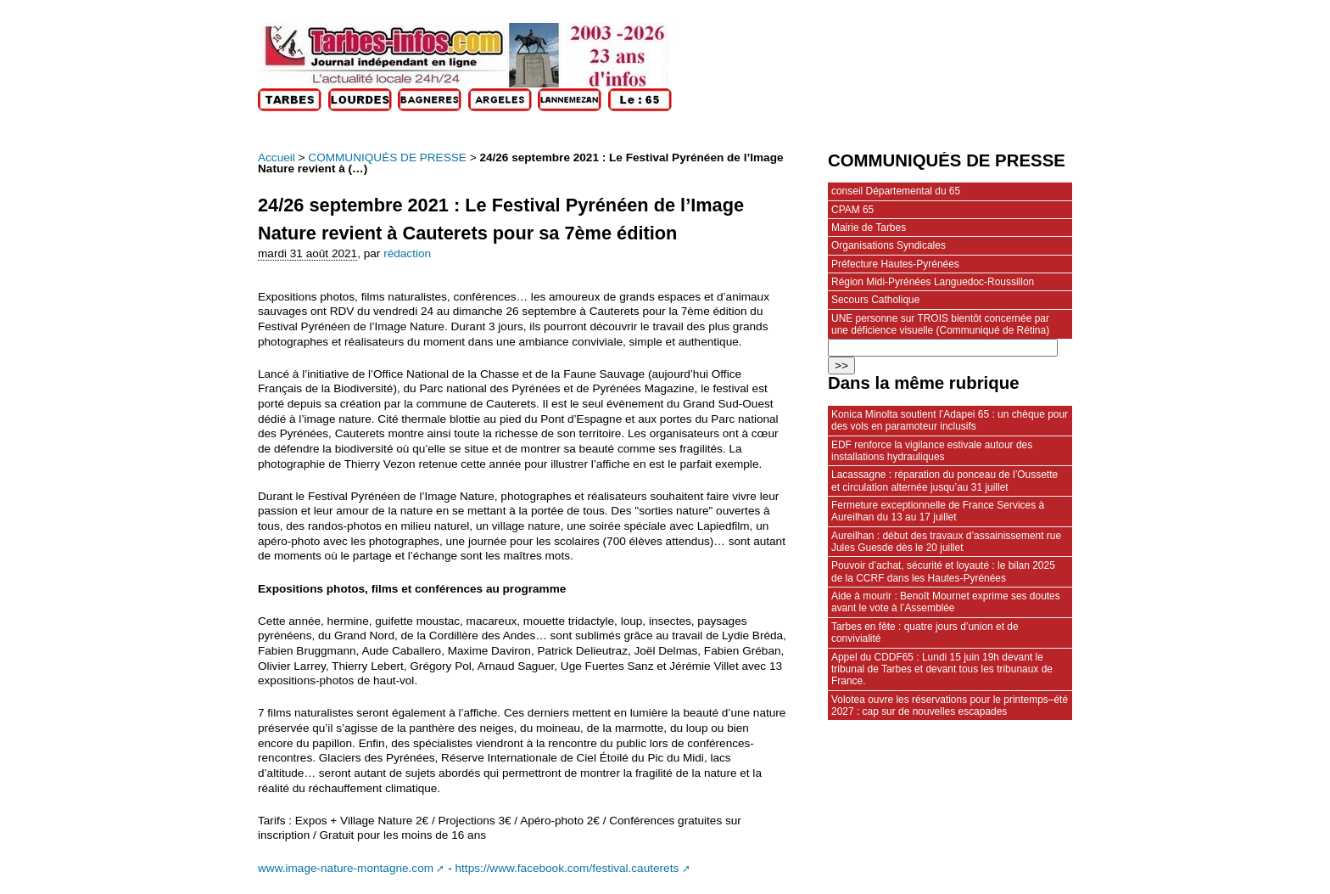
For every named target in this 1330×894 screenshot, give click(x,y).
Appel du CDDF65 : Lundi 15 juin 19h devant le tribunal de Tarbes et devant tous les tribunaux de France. (942, 669)
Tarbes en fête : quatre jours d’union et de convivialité (925, 632)
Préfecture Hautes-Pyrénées (895, 264)
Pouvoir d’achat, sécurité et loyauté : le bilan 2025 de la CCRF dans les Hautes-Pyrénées (943, 571)
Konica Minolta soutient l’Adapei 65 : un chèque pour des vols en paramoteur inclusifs (949, 420)
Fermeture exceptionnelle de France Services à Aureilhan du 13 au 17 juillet (937, 511)
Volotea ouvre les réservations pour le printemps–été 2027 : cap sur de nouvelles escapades (949, 705)
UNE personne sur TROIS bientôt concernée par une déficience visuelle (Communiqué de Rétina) (940, 324)
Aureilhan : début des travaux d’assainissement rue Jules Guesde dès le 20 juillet (946, 542)
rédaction (407, 253)
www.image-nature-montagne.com (345, 868)
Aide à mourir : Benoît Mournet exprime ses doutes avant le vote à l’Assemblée (945, 602)
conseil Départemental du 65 (895, 191)
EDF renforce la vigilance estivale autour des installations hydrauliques (931, 451)
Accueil (276, 157)
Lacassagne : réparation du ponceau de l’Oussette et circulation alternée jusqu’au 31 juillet (944, 480)
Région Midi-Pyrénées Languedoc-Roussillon (932, 282)
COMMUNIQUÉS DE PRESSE (387, 157)
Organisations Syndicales (888, 245)
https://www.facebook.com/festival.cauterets (567, 868)
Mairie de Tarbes (868, 227)
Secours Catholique (875, 300)
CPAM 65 (852, 210)
